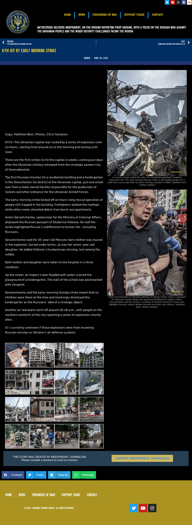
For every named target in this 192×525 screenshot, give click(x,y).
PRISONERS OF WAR (104, 15)
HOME (67, 15)
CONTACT (157, 15)
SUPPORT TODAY (134, 15)
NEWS (81, 15)
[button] (13, 475)
